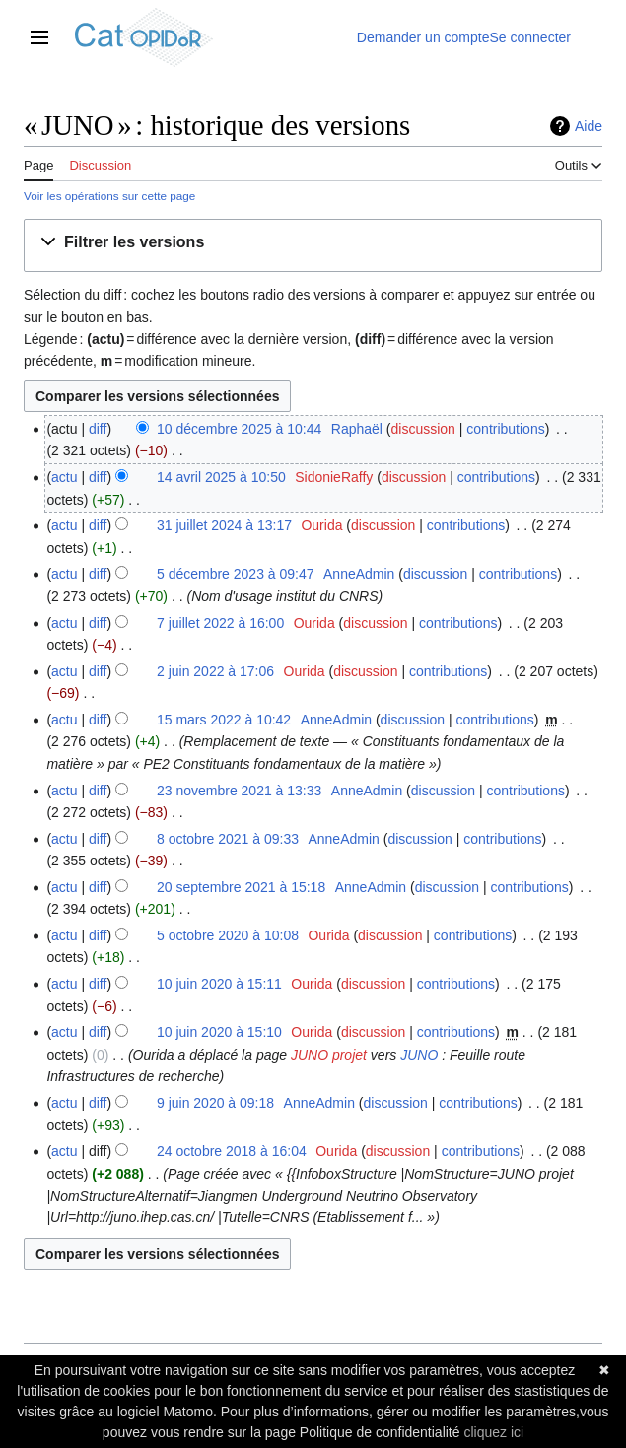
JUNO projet (329, 1055)
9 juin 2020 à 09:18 (215, 1103)
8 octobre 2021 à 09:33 (228, 839)
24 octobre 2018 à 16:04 (232, 1151)
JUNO (419, 1055)
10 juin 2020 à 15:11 (219, 984)
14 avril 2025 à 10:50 (221, 477)
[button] (126, 243)
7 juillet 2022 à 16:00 (220, 623)
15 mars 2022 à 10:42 (224, 719)
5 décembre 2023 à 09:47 (235, 574)
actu (64, 477)
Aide (588, 126)
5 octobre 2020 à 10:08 (228, 935)
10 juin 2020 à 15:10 (219, 1032)
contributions (505, 429)
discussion (423, 429)
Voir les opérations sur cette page (109, 195)
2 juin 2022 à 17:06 (215, 671)
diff (97, 429)
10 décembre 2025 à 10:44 (239, 429)
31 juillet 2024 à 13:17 (224, 525)
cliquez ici (493, 1432)
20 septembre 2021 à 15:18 (241, 887)
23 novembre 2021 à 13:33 (239, 790)
